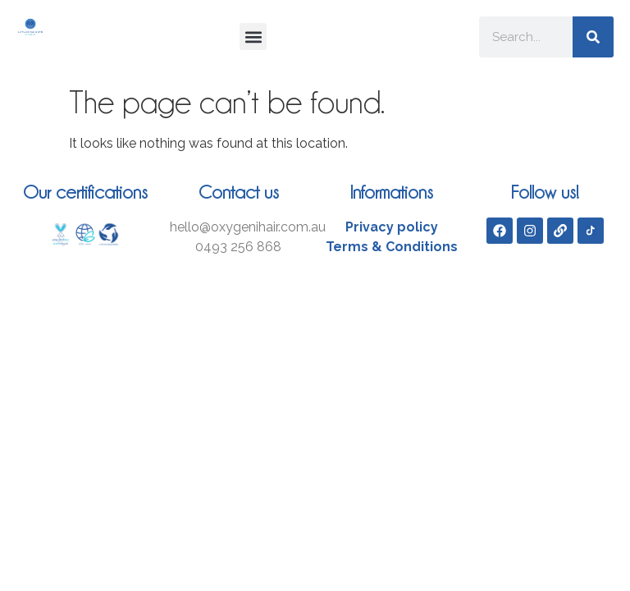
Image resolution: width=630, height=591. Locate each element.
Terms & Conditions (392, 246)
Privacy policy (391, 227)
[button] (253, 36)
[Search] (593, 36)
